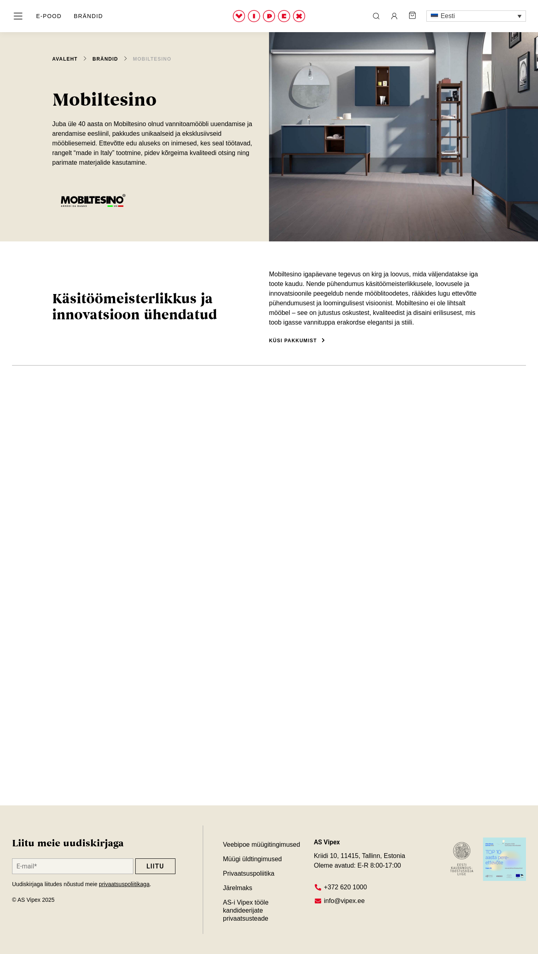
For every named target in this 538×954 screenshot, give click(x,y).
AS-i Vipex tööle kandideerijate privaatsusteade (246, 910)
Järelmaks (237, 888)
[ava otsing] (376, 16)
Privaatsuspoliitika (248, 873)
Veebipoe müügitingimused (261, 844)
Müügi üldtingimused (252, 859)
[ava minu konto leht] (394, 16)
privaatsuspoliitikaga (124, 884)
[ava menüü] (18, 16)
